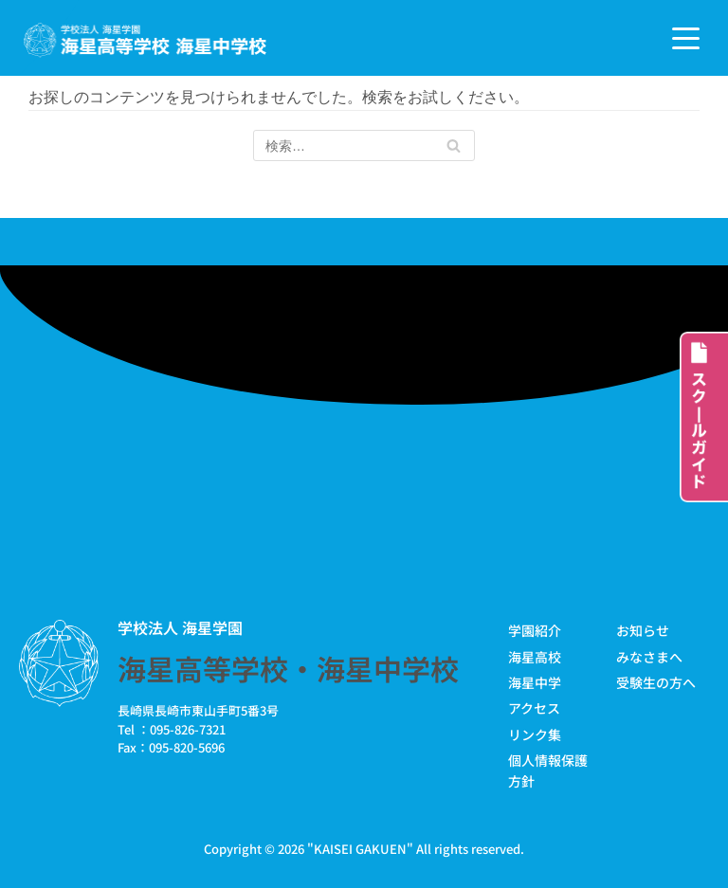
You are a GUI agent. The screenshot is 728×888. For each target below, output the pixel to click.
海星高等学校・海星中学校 (288, 668)
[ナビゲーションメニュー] (686, 38)
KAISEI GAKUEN (360, 849)
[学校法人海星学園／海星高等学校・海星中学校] (145, 40)
